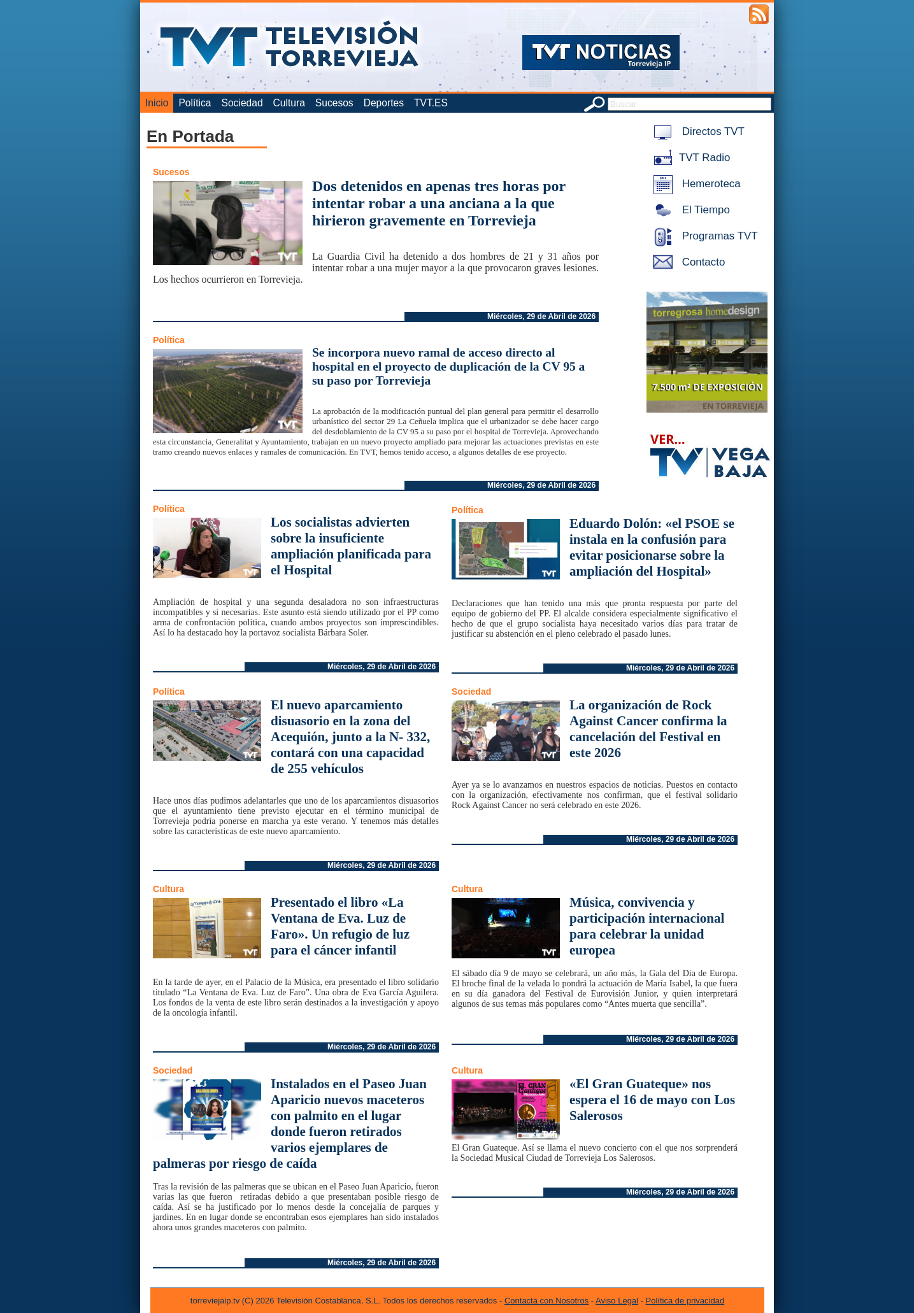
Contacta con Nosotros (546, 1300)
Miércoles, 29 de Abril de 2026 (541, 316)
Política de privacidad (685, 1300)
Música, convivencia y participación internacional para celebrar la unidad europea (646, 926)
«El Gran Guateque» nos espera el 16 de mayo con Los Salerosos (652, 1099)
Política (194, 102)
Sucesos (334, 102)
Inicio (156, 102)
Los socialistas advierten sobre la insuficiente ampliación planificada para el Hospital (351, 546)
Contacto (686, 262)
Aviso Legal (617, 1300)
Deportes (384, 102)
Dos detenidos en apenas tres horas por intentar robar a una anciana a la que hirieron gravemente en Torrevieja (439, 203)
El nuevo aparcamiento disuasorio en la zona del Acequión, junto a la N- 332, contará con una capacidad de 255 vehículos (350, 736)
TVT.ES (431, 102)
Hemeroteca (694, 184)
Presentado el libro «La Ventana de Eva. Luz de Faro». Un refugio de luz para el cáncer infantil (340, 926)
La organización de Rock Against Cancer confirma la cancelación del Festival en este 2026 (648, 728)
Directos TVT (696, 131)
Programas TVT (703, 236)
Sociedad (242, 102)
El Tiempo (689, 210)
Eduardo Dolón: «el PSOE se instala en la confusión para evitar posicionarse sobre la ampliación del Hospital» (651, 547)
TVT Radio (689, 158)
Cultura (289, 102)
